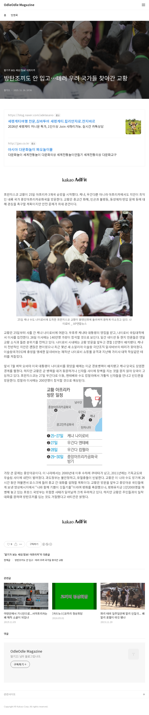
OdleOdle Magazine (19, 5)
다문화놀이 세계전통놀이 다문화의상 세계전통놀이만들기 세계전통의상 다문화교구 (62, 154)
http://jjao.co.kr (18, 143)
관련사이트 (10, 694)
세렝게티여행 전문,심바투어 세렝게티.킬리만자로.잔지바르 (51, 121)
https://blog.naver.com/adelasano (31, 115)
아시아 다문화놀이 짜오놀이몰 (30, 149)
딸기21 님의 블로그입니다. (25, 656)
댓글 (6, 633)
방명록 (14, 15)
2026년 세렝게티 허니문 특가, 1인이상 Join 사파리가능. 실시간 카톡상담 (56, 126)
